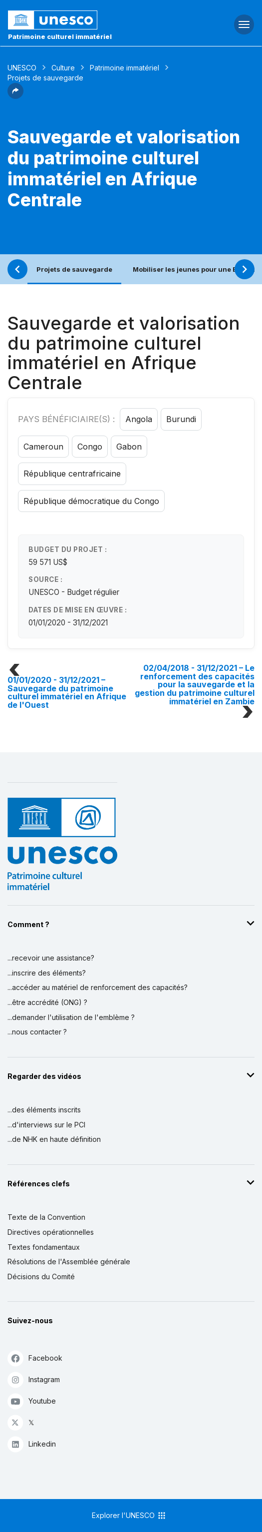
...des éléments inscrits (44, 1109)
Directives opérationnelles (50, 1232)
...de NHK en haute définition (54, 1139)
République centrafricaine (72, 474)
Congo (89, 447)
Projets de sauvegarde (74, 269)
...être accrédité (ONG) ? (47, 1002)
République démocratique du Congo (91, 501)
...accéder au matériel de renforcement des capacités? (97, 987)
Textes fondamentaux (43, 1247)
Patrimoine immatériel (124, 67)
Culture (63, 67)
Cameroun (43, 447)
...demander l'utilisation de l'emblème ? (71, 1017)
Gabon (129, 447)
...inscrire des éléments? (46, 973)
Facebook (34, 1358)
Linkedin (31, 1444)
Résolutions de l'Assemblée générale (68, 1261)
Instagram (33, 1379)
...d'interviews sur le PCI (46, 1124)
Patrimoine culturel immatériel (60, 36)
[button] (15, 96)
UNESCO (21, 67)
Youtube (31, 1401)
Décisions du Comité (41, 1276)
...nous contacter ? (37, 1031)
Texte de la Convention (46, 1217)
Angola (138, 419)
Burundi (181, 419)
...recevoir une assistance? (50, 958)
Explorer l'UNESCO (129, 1516)
